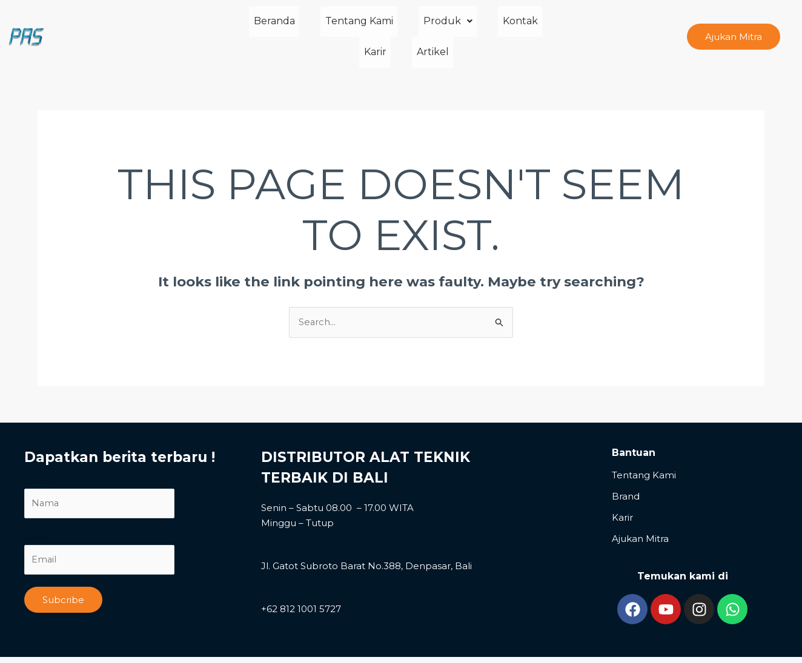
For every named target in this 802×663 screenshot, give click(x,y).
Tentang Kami (326, 26)
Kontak (468, 26)
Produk (405, 26)
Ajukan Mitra (640, 518)
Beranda (250, 26)
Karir (519, 26)
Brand (626, 475)
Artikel (567, 26)
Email (37, 517)
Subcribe (63, 579)
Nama (38, 460)
